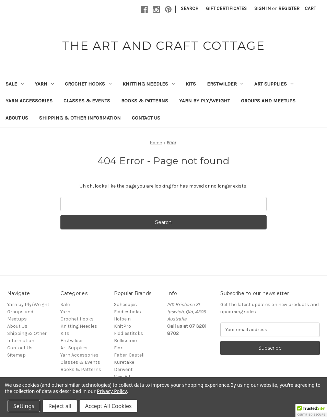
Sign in (262, 8)
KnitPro (122, 326)
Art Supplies (273, 84)
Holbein (122, 319)
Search (189, 8)
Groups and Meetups (268, 101)
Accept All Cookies (108, 406)
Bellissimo (125, 340)
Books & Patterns (144, 101)
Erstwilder (225, 84)
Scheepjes (125, 304)
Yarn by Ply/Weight (204, 101)
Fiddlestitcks (128, 333)
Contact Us (146, 118)
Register (289, 8)
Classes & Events (86, 101)
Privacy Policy (112, 391)
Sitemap (16, 355)
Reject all (59, 406)
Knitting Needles (148, 84)
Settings (23, 406)
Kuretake (124, 362)
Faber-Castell (129, 355)
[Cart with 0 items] (310, 8)
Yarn (44, 84)
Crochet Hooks (88, 84)
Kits (191, 84)
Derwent (123, 369)
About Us (16, 118)
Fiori (119, 348)
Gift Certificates (226, 8)
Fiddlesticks (127, 312)
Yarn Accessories (28, 101)
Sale (14, 84)
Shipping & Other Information (80, 118)
